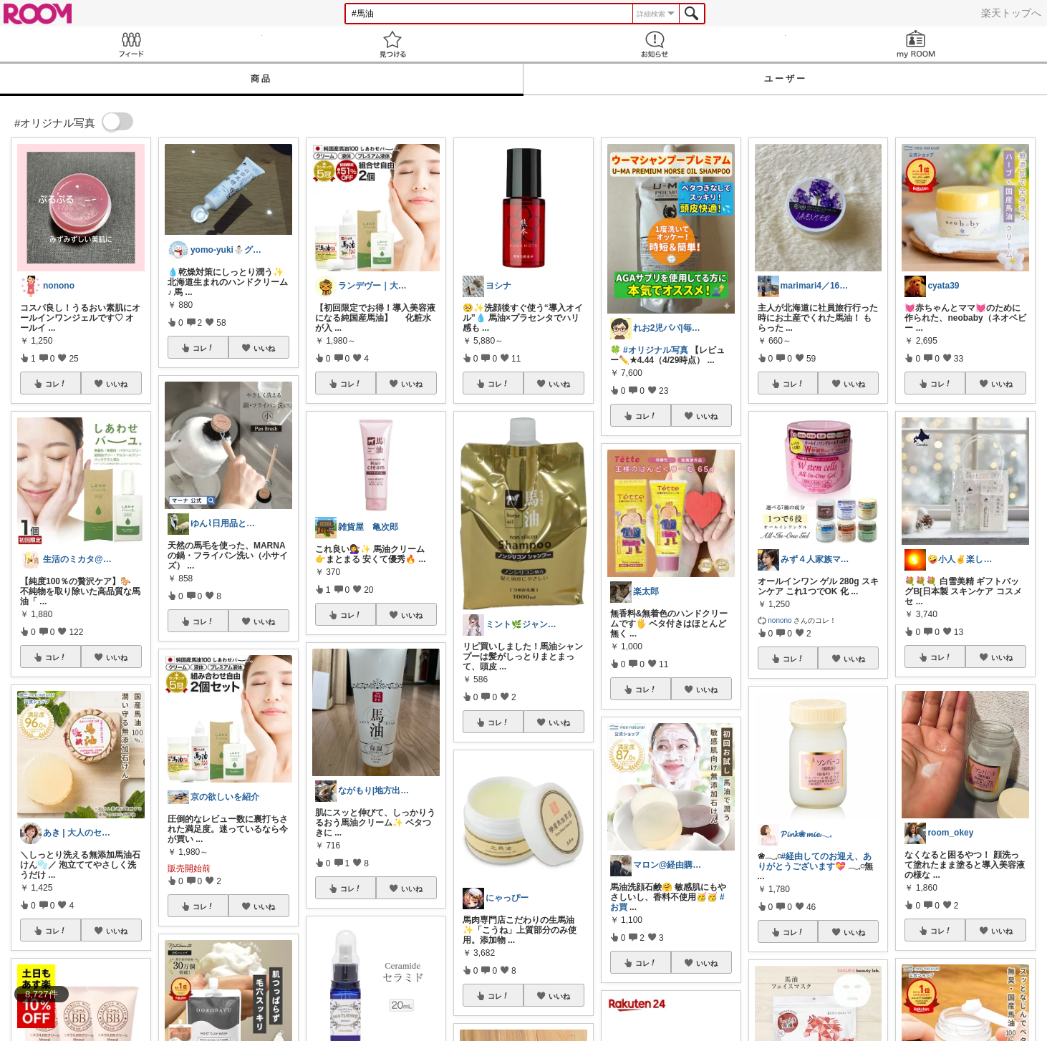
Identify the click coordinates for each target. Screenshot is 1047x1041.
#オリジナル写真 (655, 350)
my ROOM (917, 44)
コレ (56, 383)
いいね (116, 383)
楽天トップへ (1011, 13)
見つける (393, 44)
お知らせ (655, 44)
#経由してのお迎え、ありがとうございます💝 (815, 861)
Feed (131, 44)
